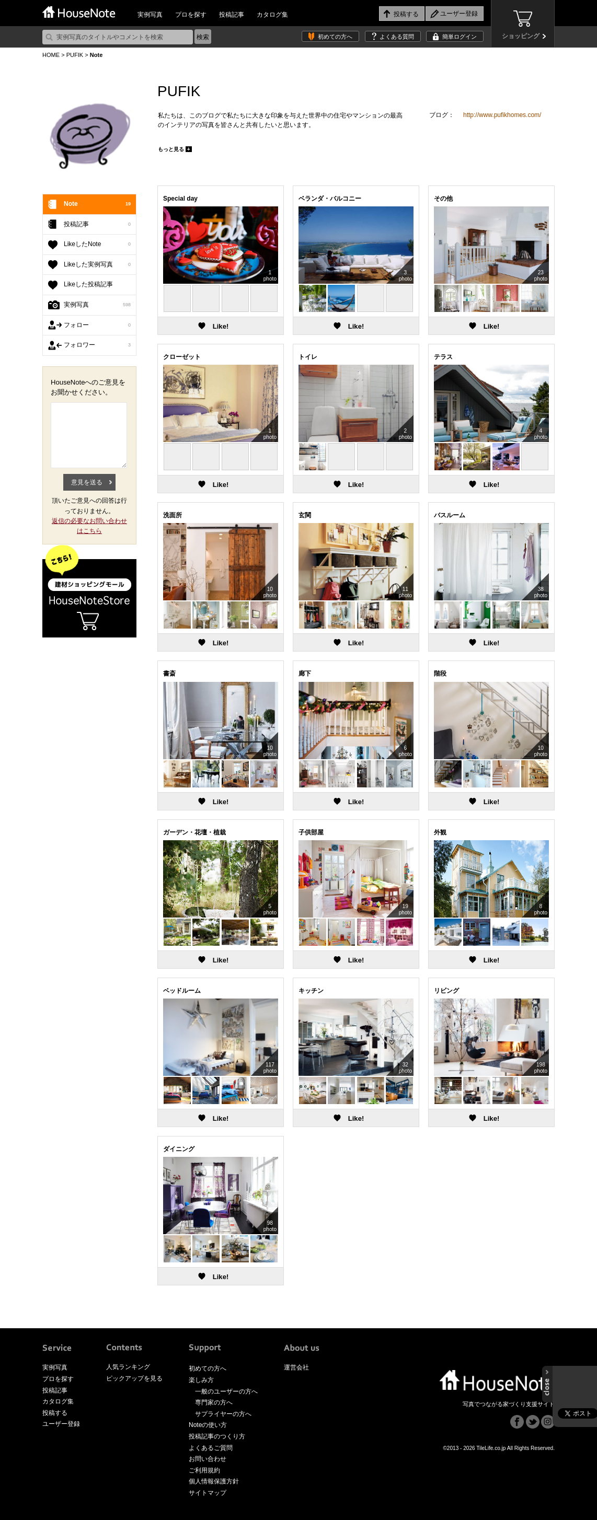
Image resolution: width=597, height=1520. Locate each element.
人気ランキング (128, 1367)
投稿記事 (231, 14)
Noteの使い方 (208, 1425)
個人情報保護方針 (214, 1481)
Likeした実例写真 (97, 265)
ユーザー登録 (61, 1424)
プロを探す (190, 14)
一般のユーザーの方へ (226, 1391)
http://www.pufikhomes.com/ (502, 115)
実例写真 (150, 14)
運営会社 (296, 1367)
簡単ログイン (459, 36)
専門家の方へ (214, 1402)
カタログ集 (272, 14)
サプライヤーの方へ (223, 1414)
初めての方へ (335, 36)
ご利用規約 (204, 1470)
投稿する (54, 1413)
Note (97, 204)
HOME (51, 55)
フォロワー (97, 345)
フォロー (97, 325)
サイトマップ (207, 1492)
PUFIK (75, 55)
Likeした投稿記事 (88, 284)
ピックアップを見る (134, 1378)
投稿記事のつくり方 (217, 1436)
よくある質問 (397, 36)
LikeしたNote (97, 244)
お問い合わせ (207, 1459)
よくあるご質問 (211, 1448)
